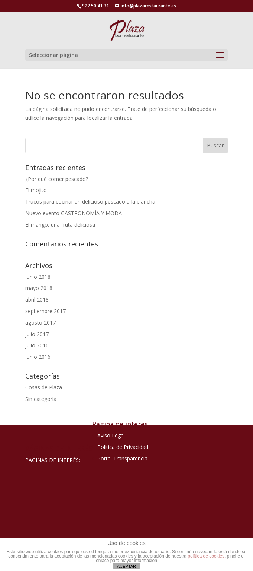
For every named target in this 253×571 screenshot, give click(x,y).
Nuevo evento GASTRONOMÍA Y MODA (73, 213)
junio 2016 (38, 356)
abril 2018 (37, 299)
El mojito (36, 190)
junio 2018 (38, 276)
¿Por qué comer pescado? (56, 178)
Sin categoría (40, 398)
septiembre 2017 (45, 311)
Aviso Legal (111, 435)
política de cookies (206, 556)
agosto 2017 (40, 322)
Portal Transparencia (122, 458)
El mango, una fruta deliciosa (60, 224)
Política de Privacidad (122, 446)
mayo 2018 (38, 287)
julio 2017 (37, 334)
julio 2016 (37, 345)
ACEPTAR (126, 566)
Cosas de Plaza (43, 387)
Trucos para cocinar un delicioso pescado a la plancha (90, 201)
